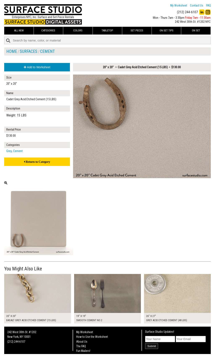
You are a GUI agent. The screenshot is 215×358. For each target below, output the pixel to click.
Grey (9, 151)
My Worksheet (178, 5)
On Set (196, 30)
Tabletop (107, 30)
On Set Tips (166, 30)
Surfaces (28, 51)
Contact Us (196, 5)
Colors (78, 30)
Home (11, 51)
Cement (47, 51)
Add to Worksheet (37, 67)
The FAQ (81, 346)
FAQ (208, 5)
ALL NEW (19, 30)
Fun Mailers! (83, 351)
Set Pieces (137, 30)
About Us (81, 341)
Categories (48, 30)
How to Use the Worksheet (92, 336)
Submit (151, 346)
